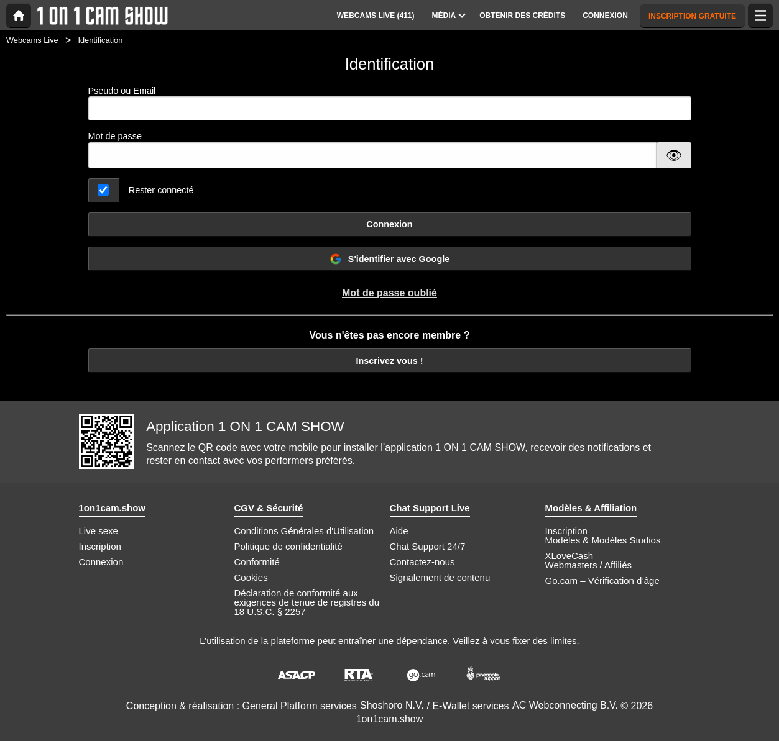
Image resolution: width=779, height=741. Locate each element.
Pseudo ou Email (389, 103)
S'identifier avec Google (389, 259)
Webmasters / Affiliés (588, 565)
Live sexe (98, 530)
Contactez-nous (422, 562)
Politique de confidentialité (288, 546)
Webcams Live (32, 40)
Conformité (257, 562)
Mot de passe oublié (389, 293)
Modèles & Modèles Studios (603, 540)
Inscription (100, 546)
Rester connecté (161, 190)
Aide (399, 530)
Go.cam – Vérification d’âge (602, 580)
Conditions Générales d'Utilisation (304, 530)
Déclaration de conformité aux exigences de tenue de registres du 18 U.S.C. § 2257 (307, 602)
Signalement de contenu (440, 577)
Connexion (389, 224)
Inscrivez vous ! (389, 361)
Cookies (251, 577)
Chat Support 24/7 (428, 546)
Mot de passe (115, 136)
